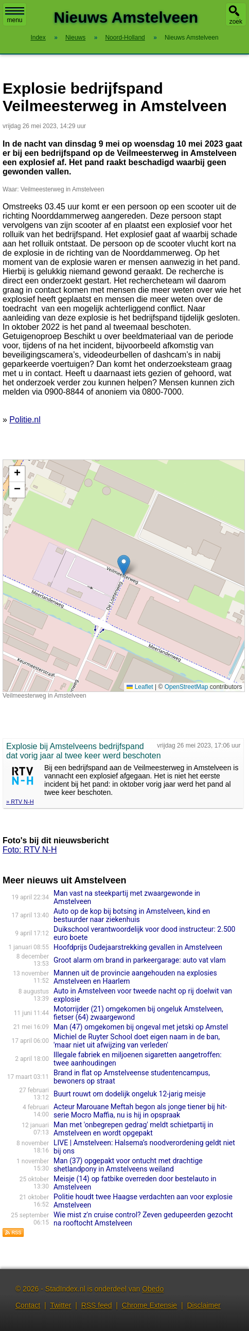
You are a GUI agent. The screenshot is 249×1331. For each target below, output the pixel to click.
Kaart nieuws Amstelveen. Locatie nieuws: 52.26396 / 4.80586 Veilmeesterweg (122, 575)
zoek (235, 21)
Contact (27, 1305)
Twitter (60, 1305)
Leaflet (140, 686)
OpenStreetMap (186, 686)
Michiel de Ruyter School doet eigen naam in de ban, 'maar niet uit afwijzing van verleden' (137, 1041)
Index (37, 37)
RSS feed (96, 1305)
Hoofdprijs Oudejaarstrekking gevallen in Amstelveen (138, 947)
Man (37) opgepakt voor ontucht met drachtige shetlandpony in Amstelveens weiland (128, 1165)
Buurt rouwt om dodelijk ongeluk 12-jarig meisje (130, 1094)
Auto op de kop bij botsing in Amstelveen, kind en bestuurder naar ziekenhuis (132, 915)
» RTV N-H (20, 801)
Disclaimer (203, 1305)
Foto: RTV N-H (30, 849)
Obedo (153, 1289)
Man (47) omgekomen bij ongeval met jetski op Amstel (141, 1027)
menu (14, 15)
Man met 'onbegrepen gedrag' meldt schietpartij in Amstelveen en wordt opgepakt (134, 1129)
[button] (123, 565)
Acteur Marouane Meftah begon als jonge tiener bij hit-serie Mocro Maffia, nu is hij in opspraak (140, 1111)
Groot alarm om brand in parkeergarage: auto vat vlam (140, 960)
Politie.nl (24, 419)
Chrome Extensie (149, 1305)
